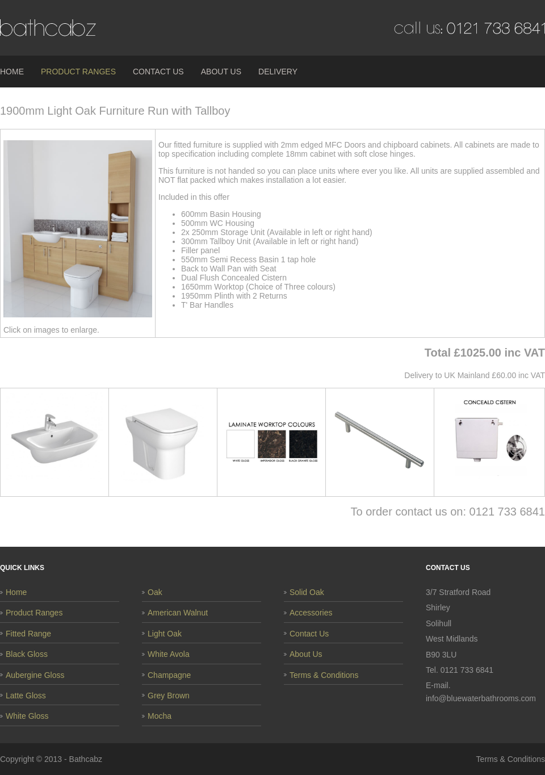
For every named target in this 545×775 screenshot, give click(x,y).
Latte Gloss (26, 695)
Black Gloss (27, 654)
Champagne (169, 675)
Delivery (277, 71)
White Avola (169, 654)
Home (12, 71)
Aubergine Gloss (35, 675)
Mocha (159, 715)
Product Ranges (78, 71)
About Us (221, 71)
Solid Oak (307, 592)
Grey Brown (169, 695)
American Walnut (178, 612)
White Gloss (27, 715)
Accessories (311, 612)
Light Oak (165, 633)
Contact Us (158, 71)
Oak (155, 592)
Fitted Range (28, 633)
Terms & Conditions (324, 675)
